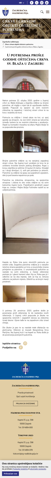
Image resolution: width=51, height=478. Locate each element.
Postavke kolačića (20, 469)
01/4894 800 (27, 427)
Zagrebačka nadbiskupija (20, 12)
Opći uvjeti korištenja (25, 396)
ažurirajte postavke (38, 469)
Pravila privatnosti (25, 392)
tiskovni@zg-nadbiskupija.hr (25, 453)
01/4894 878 (27, 450)
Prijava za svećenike (25, 403)
